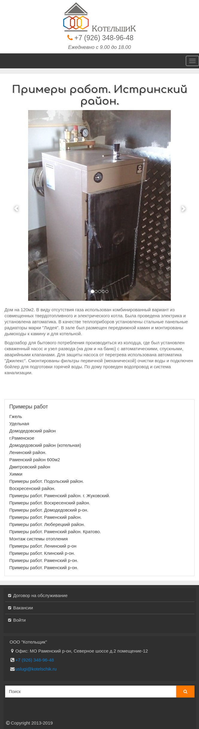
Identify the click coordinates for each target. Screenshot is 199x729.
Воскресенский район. (32, 488)
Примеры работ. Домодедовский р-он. (48, 509)
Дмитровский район (29, 466)
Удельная (19, 423)
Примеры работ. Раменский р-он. (43, 560)
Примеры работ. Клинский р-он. (42, 553)
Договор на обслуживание (40, 595)
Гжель (15, 416)
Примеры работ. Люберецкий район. (47, 524)
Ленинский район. (27, 452)
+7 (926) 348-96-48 (104, 38)
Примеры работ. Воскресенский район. (49, 502)
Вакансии (23, 607)
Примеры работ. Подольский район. (46, 481)
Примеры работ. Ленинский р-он (42, 545)
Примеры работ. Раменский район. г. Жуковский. (59, 495)
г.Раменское (21, 438)
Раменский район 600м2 (34, 459)
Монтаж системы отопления (38, 538)
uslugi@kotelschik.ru (36, 668)
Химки (15, 474)
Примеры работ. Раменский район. (45, 517)
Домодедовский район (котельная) (45, 445)
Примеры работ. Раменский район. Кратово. (55, 531)
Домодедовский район (32, 430)
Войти (19, 620)
